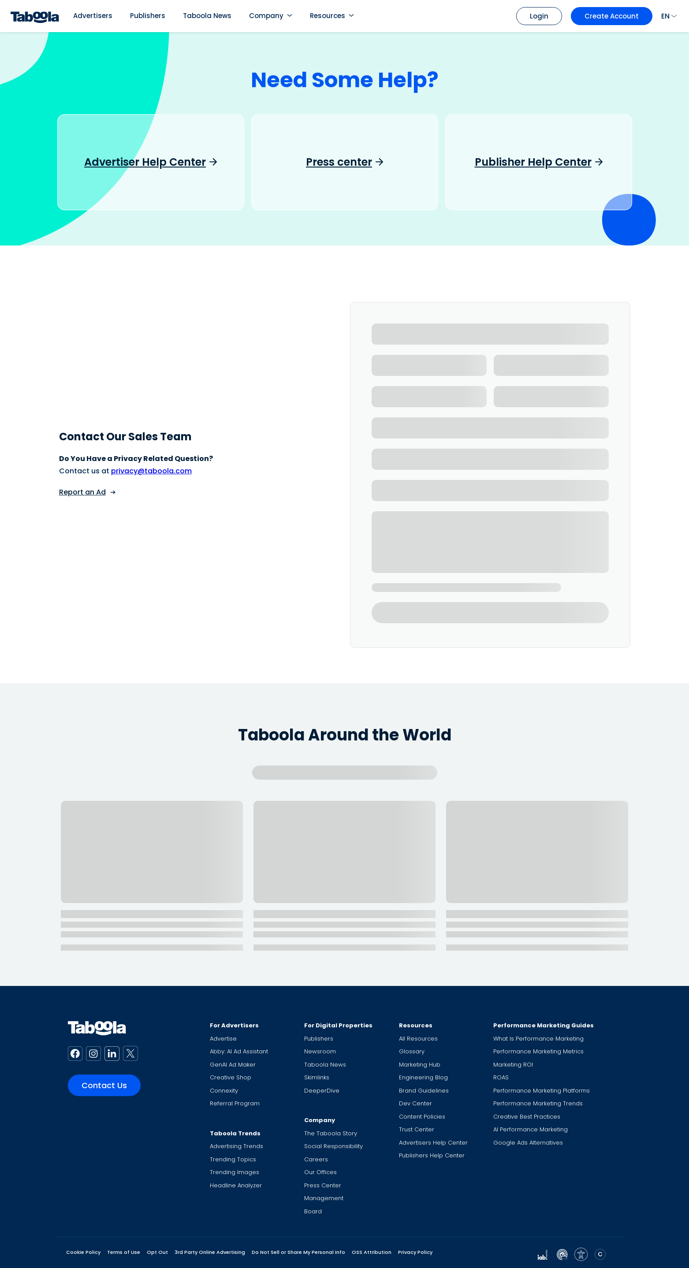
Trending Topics (233, 1159)
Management (323, 1198)
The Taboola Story (330, 1133)
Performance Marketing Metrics (538, 1051)
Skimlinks (316, 1077)
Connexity (224, 1090)
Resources (327, 15)
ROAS (501, 1077)
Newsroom (320, 1051)
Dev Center (415, 1103)
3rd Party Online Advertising (210, 1252)
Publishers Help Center (432, 1155)
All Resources (418, 1038)
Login (539, 16)
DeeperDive (321, 1090)
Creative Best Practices (526, 1116)
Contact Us (104, 1085)
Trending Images (234, 1172)
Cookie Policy (83, 1252)
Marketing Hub (419, 1064)
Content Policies (422, 1116)
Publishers (147, 15)
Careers (316, 1159)
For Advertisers (234, 1025)
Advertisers (92, 15)
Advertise (223, 1038)
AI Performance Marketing (530, 1129)
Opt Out (157, 1252)
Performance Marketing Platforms (541, 1090)
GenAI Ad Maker (233, 1064)
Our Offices (320, 1172)
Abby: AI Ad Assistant (239, 1051)
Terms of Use (123, 1252)
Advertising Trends (236, 1146)
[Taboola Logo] (35, 16)
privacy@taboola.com (151, 471)
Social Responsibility (333, 1146)
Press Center (322, 1185)
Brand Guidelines (424, 1090)
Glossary (412, 1051)
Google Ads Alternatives (528, 1142)
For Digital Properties (338, 1025)
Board (313, 1211)
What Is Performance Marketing (538, 1038)
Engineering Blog (423, 1077)
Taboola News (207, 15)
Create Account (612, 16)
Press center (339, 162)
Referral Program (235, 1103)
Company (266, 15)
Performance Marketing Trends (538, 1103)
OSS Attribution (371, 1252)
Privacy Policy (415, 1252)
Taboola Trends (235, 1133)
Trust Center (416, 1129)
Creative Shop (230, 1077)
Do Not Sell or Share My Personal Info (298, 1252)
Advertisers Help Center (433, 1142)
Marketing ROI (513, 1064)
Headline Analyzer (236, 1185)
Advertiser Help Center (145, 162)
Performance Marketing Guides (543, 1025)
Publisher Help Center (533, 162)
